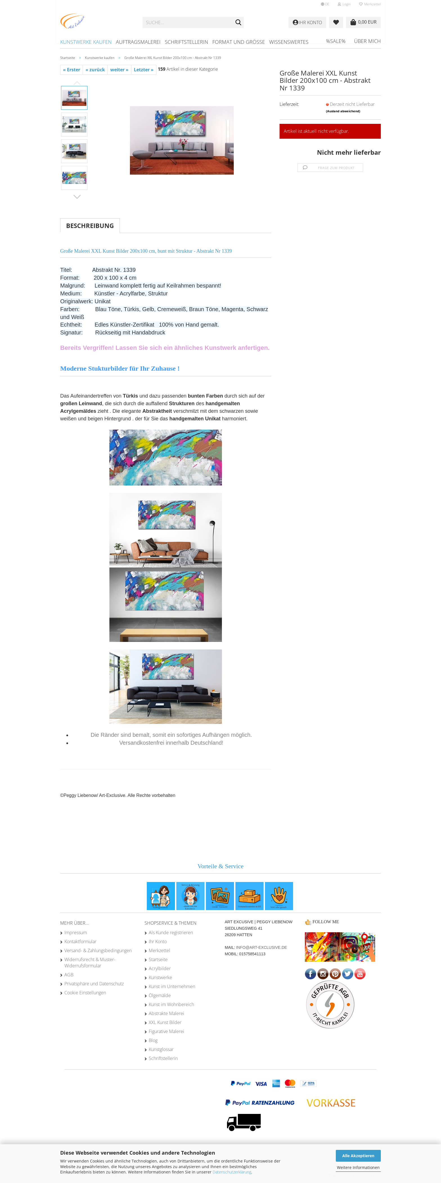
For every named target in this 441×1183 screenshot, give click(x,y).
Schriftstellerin (186, 41)
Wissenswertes (289, 41)
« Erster (71, 70)
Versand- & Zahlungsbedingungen (98, 950)
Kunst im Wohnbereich (171, 1004)
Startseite (158, 959)
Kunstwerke (160, 977)
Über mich (367, 41)
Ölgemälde (160, 995)
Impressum (75, 932)
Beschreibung (90, 225)
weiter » (119, 70)
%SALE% (336, 41)
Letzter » (144, 70)
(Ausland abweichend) (343, 111)
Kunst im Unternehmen (172, 986)
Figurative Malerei (166, 1031)
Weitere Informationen (358, 1167)
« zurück (95, 70)
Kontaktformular (80, 941)
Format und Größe (238, 41)
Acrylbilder (160, 968)
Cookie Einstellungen (85, 993)
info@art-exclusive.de (261, 947)
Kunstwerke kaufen (86, 41)
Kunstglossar (161, 1049)
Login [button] (344, 4)
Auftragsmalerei (138, 41)
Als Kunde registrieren (171, 932)
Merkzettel (370, 4)
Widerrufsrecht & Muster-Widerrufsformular (89, 962)
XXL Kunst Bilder (165, 1022)
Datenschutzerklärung (232, 1172)
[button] (325, 4)
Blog (153, 1040)
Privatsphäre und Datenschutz (94, 984)
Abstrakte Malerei (166, 1013)
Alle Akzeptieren (358, 1155)
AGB (68, 975)
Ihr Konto (158, 941)
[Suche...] (238, 22)
